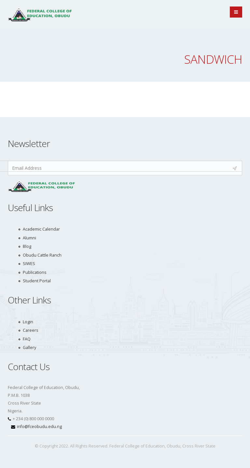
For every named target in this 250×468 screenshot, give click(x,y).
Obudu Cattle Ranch (42, 255)
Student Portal (37, 281)
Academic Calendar (41, 229)
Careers (30, 330)
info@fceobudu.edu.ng (39, 426)
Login (28, 322)
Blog (27, 246)
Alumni (29, 238)
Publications (35, 272)
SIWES (29, 263)
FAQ (27, 339)
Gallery (29, 347)
